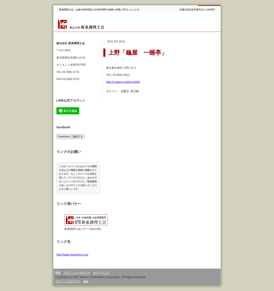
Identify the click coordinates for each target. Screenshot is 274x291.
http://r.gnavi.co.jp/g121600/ (123, 82)
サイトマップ (101, 272)
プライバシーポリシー (77, 272)
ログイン (60, 281)
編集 (86, 281)
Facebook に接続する (70, 136)
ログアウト (74, 281)
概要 (58, 272)
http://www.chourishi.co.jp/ (72, 254)
